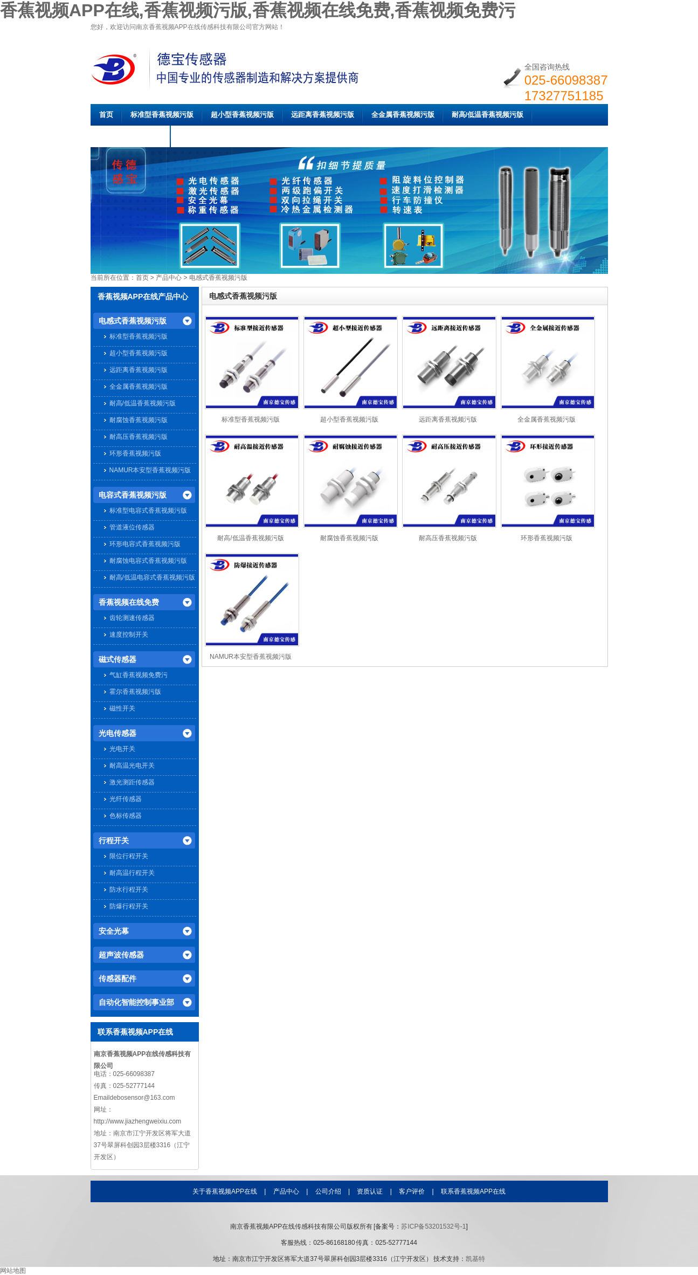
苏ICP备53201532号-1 (433, 1226)
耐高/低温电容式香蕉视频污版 (152, 577)
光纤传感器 (125, 799)
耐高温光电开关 (132, 765)
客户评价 (412, 1191)
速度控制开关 (128, 634)
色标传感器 (125, 815)
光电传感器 (117, 733)
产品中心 (169, 277)
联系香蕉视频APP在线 (473, 1191)
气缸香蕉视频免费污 (138, 675)
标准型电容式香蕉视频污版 (148, 510)
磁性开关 (122, 708)
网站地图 (13, 1270)
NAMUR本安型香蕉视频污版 (150, 470)
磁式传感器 (117, 659)
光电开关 (122, 749)
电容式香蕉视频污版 (133, 495)
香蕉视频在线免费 (129, 602)
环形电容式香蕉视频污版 (145, 544)
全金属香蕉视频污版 (402, 115)
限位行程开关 (128, 856)
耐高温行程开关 (132, 873)
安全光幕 (114, 931)
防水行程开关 (128, 889)
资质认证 (370, 1191)
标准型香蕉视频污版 (161, 115)
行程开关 (114, 840)
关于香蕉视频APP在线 (224, 1191)
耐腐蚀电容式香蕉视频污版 (148, 560)
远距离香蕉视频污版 (322, 115)
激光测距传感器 (132, 782)
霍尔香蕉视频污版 (135, 691)
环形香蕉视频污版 (135, 453)
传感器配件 (117, 978)
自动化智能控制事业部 (136, 1002)
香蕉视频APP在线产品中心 (143, 296)
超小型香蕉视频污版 (242, 115)
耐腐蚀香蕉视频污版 (130, 136)
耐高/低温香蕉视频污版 (488, 115)
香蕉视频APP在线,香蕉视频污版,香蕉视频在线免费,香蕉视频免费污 (257, 10)
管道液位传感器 (132, 527)
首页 (106, 115)
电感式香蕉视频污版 (218, 277)
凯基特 (475, 1259)
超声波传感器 (121, 954)
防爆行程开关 (128, 906)
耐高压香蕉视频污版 (138, 436)
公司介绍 (328, 1191)
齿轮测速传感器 (132, 618)
